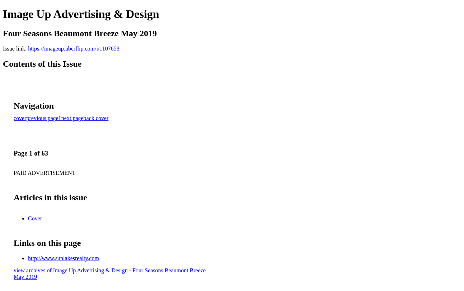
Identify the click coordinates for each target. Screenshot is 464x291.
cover (20, 118)
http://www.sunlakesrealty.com (63, 258)
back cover (96, 118)
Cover (35, 218)
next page (72, 118)
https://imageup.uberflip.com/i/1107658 (73, 49)
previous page (42, 118)
